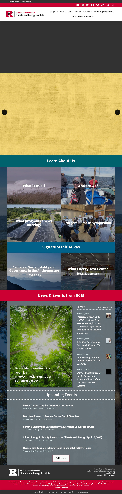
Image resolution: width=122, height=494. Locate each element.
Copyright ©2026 (39, 486)
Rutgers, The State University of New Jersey (60, 486)
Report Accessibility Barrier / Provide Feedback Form (90, 484)
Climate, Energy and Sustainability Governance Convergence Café (58, 427)
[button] (113, 5)
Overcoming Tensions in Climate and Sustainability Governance (57, 448)
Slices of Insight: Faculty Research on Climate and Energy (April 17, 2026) (62, 437)
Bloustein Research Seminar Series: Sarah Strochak (51, 416)
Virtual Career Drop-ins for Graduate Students (48, 406)
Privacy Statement (61, 488)
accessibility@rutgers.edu (51, 484)
